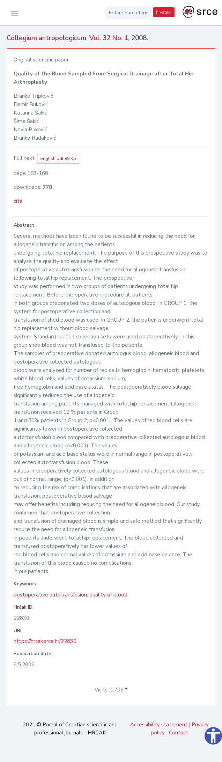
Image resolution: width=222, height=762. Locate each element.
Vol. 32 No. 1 (108, 38)
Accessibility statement (158, 724)
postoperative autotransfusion (50, 594)
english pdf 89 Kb (58, 158)
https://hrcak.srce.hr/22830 (45, 641)
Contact (178, 732)
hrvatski (163, 12)
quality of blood (108, 594)
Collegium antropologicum (46, 38)
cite (18, 201)
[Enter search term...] (128, 12)
